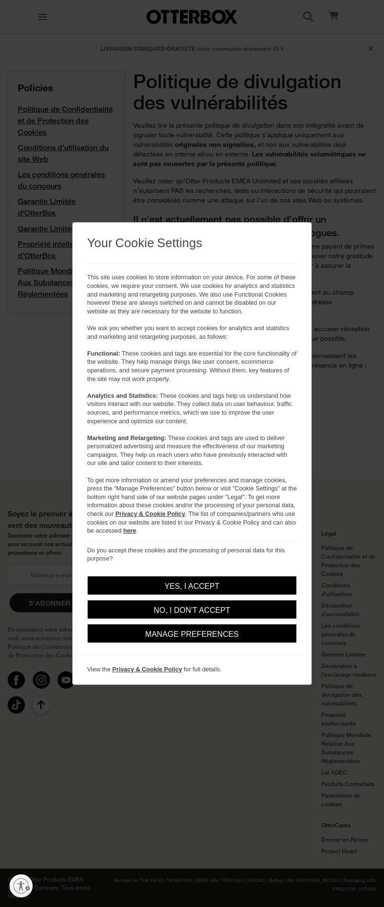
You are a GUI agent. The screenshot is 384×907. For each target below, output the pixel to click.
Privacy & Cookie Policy (150, 513)
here (129, 530)
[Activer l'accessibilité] (21, 885)
